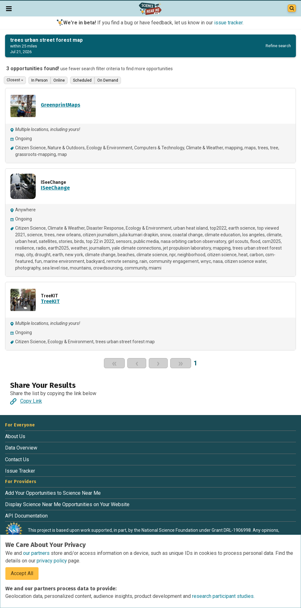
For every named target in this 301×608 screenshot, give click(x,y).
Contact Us (17, 459)
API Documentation (26, 516)
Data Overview (21, 448)
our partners (37, 553)
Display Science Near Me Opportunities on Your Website (67, 504)
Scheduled (82, 80)
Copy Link (26, 401)
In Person (39, 80)
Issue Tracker (20, 471)
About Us (15, 436)
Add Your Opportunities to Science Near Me (53, 493)
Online (59, 80)
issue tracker (228, 23)
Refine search (278, 45)
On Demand (107, 80)
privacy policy (52, 561)
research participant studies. (223, 596)
